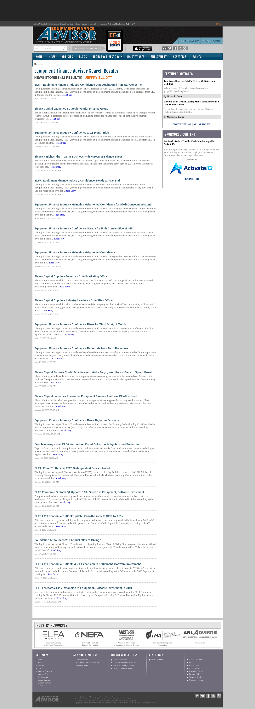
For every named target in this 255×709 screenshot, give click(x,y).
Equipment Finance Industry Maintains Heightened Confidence (75, 252)
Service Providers (120, 660)
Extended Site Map (196, 671)
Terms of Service (195, 677)
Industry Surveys (44, 683)
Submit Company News (123, 668)
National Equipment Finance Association (90, 644)
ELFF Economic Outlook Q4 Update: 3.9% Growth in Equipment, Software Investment (89, 492)
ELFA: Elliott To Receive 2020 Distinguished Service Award (72, 468)
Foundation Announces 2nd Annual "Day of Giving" (68, 540)
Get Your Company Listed (124, 665)
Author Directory (196, 668)
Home (39, 56)
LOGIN (219, 24)
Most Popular (182, 124)
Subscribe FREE (82, 665)
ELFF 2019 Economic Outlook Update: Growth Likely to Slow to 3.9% (79, 516)
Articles (67, 56)
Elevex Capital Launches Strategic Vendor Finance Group (71, 108)
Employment (159, 56)
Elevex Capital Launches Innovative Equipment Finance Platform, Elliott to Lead (86, 396)
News (52, 56)
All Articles (201, 124)
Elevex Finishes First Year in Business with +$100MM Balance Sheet (78, 156)
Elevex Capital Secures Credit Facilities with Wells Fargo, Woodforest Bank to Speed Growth (94, 372)
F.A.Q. (206, 40)
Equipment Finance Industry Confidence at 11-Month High (72, 132)
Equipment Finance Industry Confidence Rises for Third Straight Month (80, 324)
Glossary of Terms (196, 680)
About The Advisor (190, 40)
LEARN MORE (191, 179)
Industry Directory (106, 56)
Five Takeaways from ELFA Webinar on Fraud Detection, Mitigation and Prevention (87, 444)
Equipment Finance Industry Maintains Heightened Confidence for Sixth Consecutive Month (94, 204)
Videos (40, 686)
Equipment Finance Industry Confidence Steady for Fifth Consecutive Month (84, 228)
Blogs (83, 56)
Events (197, 56)
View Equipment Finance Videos (86, 48)
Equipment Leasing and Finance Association (53, 644)
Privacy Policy (195, 674)
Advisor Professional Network (87, 662)
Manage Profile (82, 660)
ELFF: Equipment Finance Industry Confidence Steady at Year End (77, 180)
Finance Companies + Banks (125, 662)
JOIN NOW (130, 24)
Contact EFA (194, 665)
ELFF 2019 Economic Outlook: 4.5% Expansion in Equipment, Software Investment (88, 564)
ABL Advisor (200, 643)
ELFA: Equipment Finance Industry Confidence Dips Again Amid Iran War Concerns (88, 84)
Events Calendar (44, 680)
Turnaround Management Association (163, 644)
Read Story (67, 95)
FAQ (191, 662)
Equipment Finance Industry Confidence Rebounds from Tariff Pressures (81, 348)
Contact (216, 40)
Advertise (179, 56)
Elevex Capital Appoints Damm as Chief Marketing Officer (72, 276)
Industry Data (135, 56)
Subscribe (43, 63)
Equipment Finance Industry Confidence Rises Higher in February (77, 420)
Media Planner (157, 660)
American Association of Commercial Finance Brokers (126, 644)
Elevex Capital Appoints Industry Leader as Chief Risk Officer (74, 300)
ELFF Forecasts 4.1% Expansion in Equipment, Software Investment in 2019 (83, 588)
